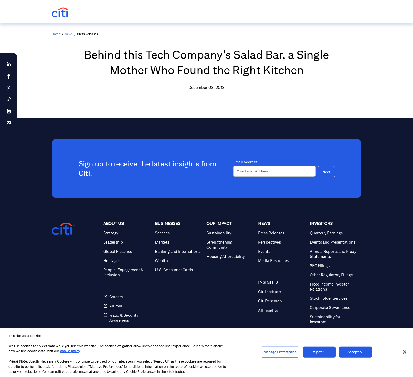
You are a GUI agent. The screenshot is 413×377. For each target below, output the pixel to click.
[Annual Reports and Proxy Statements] (333, 254)
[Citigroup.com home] (63, 228)
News (69, 34)
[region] (206, 352)
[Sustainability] (230, 232)
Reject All (319, 352)
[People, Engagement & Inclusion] (127, 272)
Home (56, 34)
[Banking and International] (178, 251)
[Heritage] (127, 260)
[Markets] (178, 242)
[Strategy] (127, 232)
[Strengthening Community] (230, 245)
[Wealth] (178, 260)
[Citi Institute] (282, 291)
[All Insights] (282, 310)
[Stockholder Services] (333, 298)
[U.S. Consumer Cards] (178, 269)
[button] (8, 99)
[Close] (404, 352)
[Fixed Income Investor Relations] (333, 287)
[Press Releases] (282, 232)
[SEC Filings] (333, 265)
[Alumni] (127, 305)
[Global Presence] (127, 251)
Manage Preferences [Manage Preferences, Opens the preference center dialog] (280, 352)
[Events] (282, 251)
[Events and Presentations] (333, 242)
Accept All (355, 352)
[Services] (178, 232)
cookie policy (70, 351)
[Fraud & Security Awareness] (127, 318)
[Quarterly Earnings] (333, 232)
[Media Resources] (282, 260)
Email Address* (246, 162)
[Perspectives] (282, 242)
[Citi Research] (282, 300)
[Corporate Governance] (333, 307)
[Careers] (127, 296)
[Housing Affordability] (230, 256)
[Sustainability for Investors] (333, 319)
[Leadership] (127, 242)
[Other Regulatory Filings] (333, 274)
